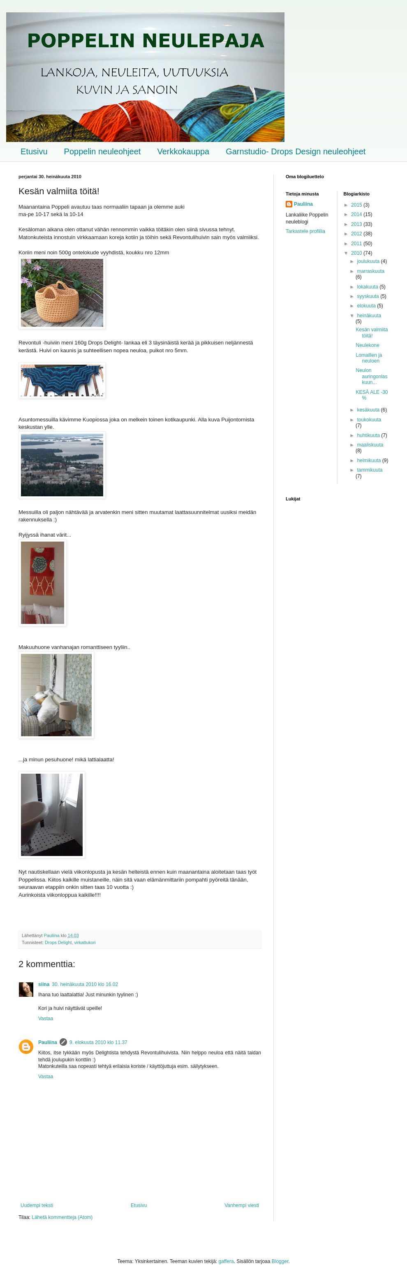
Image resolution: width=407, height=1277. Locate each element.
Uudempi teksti (37, 1205)
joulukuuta (369, 261)
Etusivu (34, 151)
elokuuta (367, 306)
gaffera (226, 1261)
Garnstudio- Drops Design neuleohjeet (295, 151)
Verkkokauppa (183, 151)
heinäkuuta (369, 316)
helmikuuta (369, 460)
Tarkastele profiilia (305, 231)
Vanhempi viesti (241, 1205)
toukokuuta (369, 420)
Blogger (280, 1261)
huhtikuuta (369, 435)
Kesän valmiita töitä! (372, 332)
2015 (357, 205)
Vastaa (45, 1018)
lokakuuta (368, 287)
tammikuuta (369, 470)
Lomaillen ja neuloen (369, 358)
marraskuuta (370, 271)
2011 (357, 244)
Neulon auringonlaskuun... (371, 376)
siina (43, 984)
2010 (357, 253)
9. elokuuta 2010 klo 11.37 (98, 1042)
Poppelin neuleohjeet (102, 151)
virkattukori (84, 942)
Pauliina (47, 1042)
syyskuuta (368, 296)
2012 (357, 234)
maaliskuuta (370, 445)
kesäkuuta (369, 410)
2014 (357, 214)
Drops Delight (58, 942)
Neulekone (367, 345)
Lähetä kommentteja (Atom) (62, 1217)
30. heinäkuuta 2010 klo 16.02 (85, 984)
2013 (357, 224)
